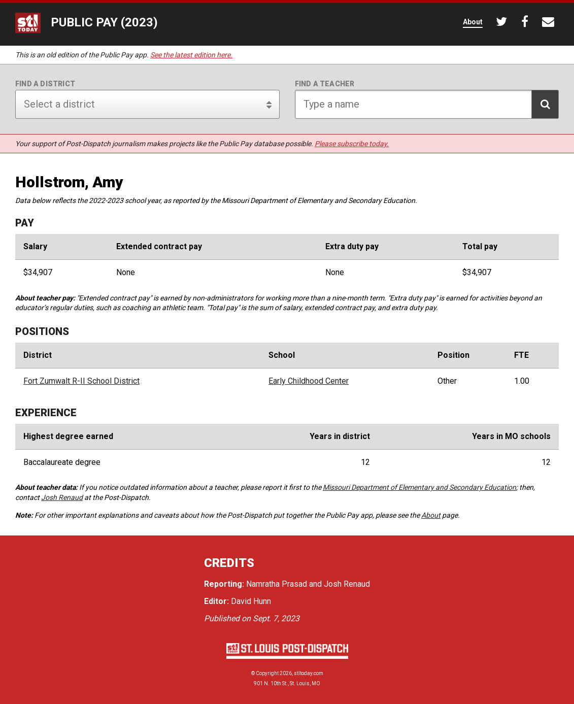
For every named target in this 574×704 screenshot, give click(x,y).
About (431, 515)
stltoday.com (308, 673)
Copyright (267, 673)
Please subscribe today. (352, 144)
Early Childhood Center (308, 381)
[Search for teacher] (427, 104)
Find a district (45, 84)
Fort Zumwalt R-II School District (81, 381)
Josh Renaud (62, 497)
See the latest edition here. (191, 55)
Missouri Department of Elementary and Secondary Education (419, 487)
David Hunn (251, 601)
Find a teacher (325, 84)
